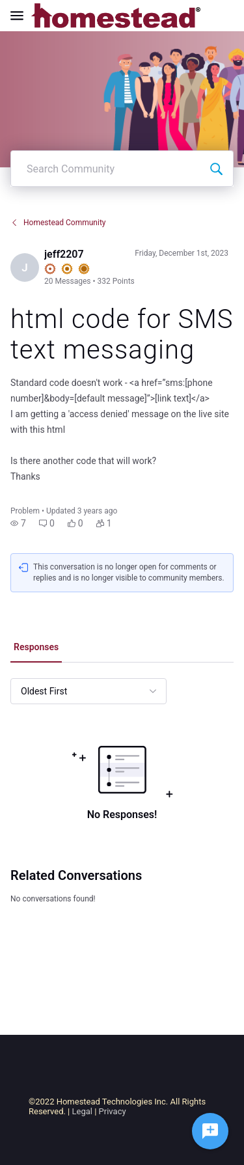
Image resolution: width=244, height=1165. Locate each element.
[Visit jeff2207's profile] (24, 267)
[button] (18, 523)
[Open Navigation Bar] (20, 15)
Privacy (112, 1111)
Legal (82, 1111)
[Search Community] (216, 168)
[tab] (36, 648)
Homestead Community (58, 222)
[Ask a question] (210, 1131)
